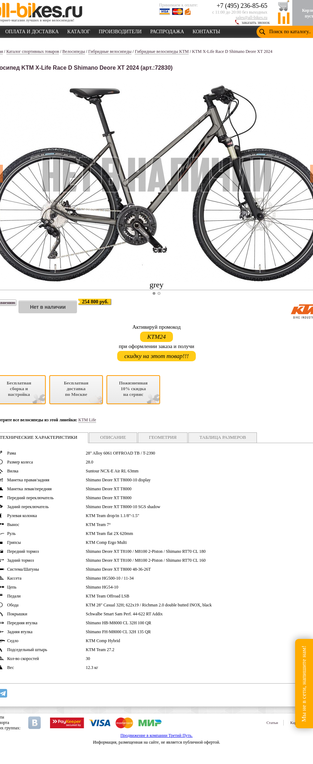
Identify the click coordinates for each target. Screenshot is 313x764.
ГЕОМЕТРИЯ (163, 437)
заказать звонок (256, 22)
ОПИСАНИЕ (113, 437)
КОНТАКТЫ (206, 30)
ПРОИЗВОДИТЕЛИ (120, 30)
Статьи (272, 722)
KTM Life (87, 419)
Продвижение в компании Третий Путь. (156, 735)
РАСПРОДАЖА (167, 30)
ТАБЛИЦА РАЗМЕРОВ (222, 437)
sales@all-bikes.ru (252, 17)
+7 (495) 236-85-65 (242, 5)
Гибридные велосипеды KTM (162, 51)
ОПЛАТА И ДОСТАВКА (32, 30)
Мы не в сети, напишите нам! (303, 683)
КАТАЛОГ (78, 30)
